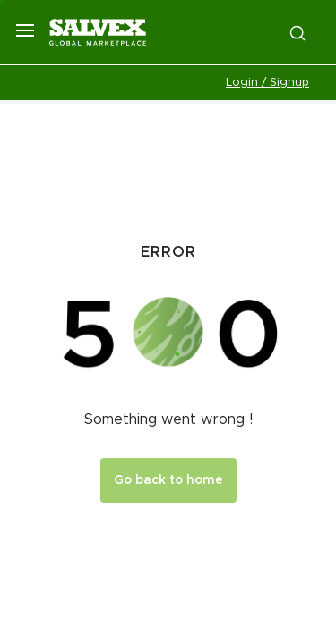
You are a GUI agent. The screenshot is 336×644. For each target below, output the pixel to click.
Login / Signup (267, 83)
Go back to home (168, 480)
